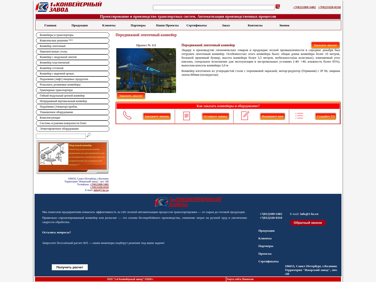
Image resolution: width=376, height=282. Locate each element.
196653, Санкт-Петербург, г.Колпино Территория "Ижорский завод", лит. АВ (311, 270)
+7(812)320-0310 (329, 7)
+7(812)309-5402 (304, 7)
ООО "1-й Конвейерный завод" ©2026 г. (130, 279)
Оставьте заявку (216, 116)
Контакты (255, 25)
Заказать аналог (325, 45)
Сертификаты (197, 25)
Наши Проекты (167, 25)
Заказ (226, 25)
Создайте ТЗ (326, 116)
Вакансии (247, 279)
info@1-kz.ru (101, 190)
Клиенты (108, 25)
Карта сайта (234, 279)
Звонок (284, 25)
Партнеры (138, 25)
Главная (50, 25)
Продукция (79, 25)
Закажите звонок (157, 116)
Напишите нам (272, 116)
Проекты (264, 253)
